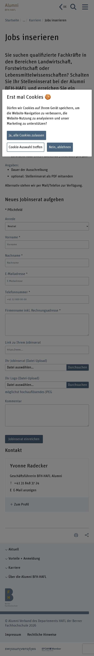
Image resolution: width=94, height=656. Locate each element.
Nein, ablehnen (60, 147)
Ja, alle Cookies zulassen (26, 135)
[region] (47, 123)
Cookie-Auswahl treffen (25, 147)
